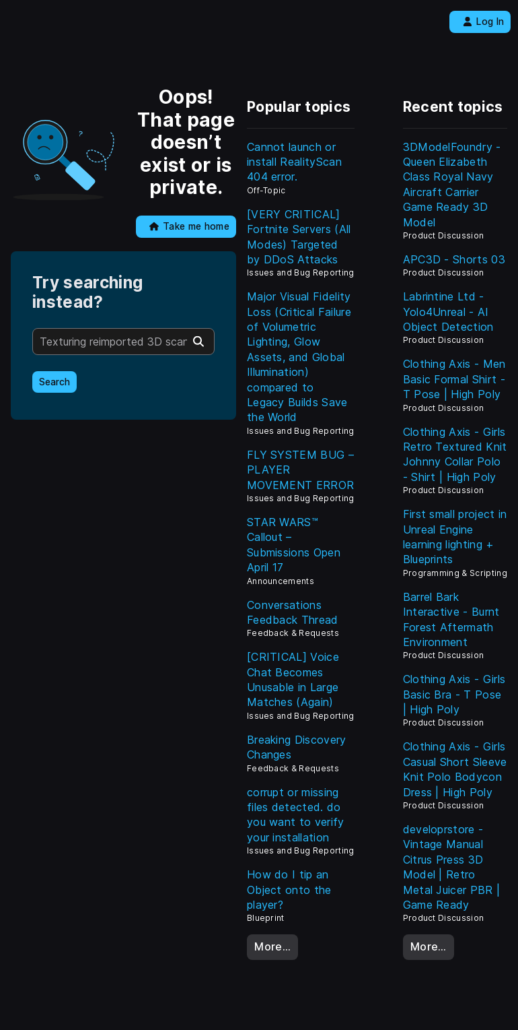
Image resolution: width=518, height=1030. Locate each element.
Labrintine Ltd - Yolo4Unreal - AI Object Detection (448, 311)
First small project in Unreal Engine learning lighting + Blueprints (455, 536)
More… (272, 946)
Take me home (189, 226)
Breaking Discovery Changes (296, 747)
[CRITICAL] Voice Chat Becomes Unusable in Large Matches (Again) (293, 679)
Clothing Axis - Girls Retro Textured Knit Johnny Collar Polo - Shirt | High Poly (455, 454)
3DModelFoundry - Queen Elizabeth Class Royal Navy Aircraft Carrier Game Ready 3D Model (452, 184)
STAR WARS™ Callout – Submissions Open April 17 (293, 544)
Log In (483, 21)
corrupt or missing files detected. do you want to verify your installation (295, 814)
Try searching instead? (87, 292)
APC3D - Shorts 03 (454, 259)
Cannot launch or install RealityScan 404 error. (294, 162)
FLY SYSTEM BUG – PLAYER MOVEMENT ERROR (300, 470)
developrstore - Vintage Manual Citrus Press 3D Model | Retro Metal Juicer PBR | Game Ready (452, 867)
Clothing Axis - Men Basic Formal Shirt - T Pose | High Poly (454, 379)
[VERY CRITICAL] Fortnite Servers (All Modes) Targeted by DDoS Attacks (299, 236)
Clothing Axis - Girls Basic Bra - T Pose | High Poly (454, 694)
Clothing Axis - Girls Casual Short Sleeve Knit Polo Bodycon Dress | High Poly (455, 769)
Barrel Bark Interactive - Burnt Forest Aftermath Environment (451, 619)
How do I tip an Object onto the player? (289, 889)
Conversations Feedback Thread (292, 612)
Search (54, 382)
